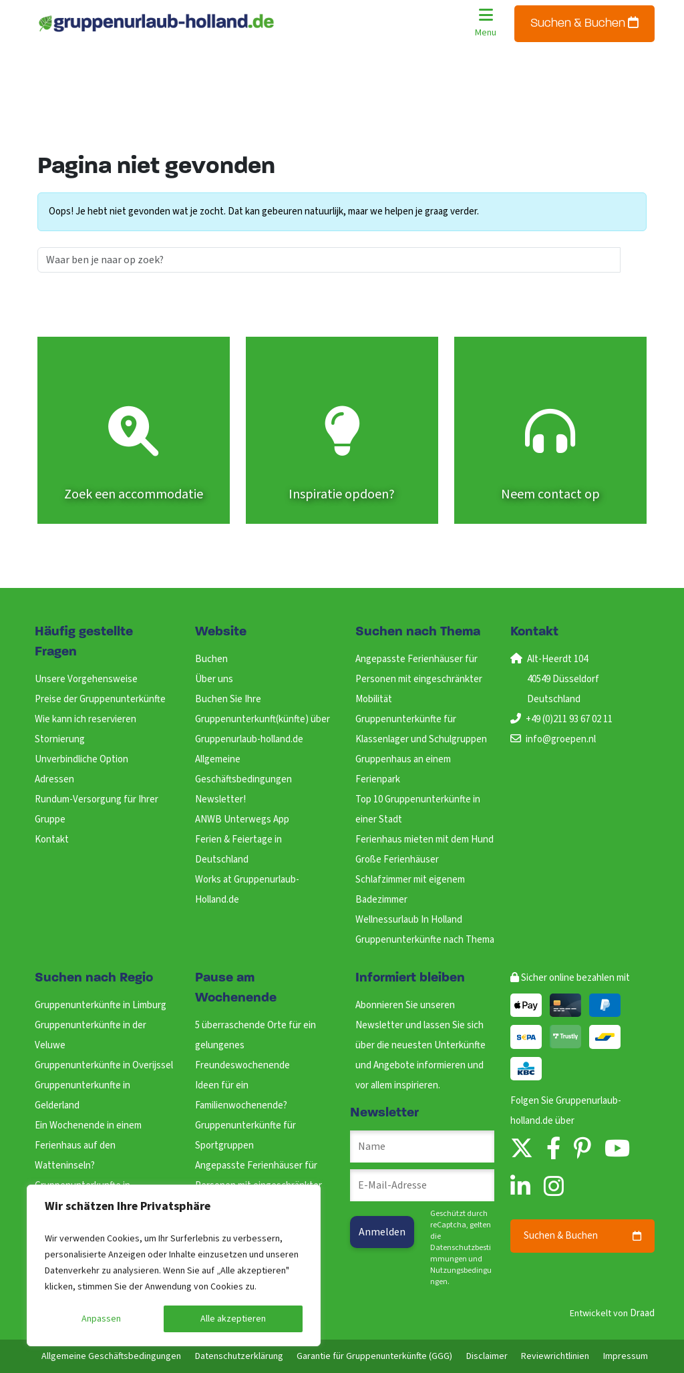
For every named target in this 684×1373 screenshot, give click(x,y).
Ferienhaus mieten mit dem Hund (424, 839)
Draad (642, 1313)
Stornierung (60, 739)
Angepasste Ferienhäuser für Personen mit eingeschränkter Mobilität (418, 679)
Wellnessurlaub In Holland (408, 920)
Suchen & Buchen (584, 23)
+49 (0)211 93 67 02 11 (569, 719)
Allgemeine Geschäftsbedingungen (111, 1356)
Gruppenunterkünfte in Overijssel (104, 1065)
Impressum (625, 1356)
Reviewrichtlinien (555, 1356)
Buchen (211, 659)
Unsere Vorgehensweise (86, 679)
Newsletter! (220, 799)
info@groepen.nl (561, 739)
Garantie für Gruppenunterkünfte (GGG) (374, 1356)
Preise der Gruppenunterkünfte (100, 699)
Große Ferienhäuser (397, 860)
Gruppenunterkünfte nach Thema (424, 940)
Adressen (54, 779)
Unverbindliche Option (81, 759)
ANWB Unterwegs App (242, 819)
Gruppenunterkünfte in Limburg (100, 1005)
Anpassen (101, 1319)
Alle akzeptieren (233, 1319)
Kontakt (52, 839)
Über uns (214, 679)
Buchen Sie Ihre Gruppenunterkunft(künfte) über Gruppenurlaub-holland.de (262, 719)
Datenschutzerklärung (239, 1356)
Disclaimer (487, 1356)
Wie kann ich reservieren (85, 719)
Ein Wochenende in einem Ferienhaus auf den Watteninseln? (88, 1145)
